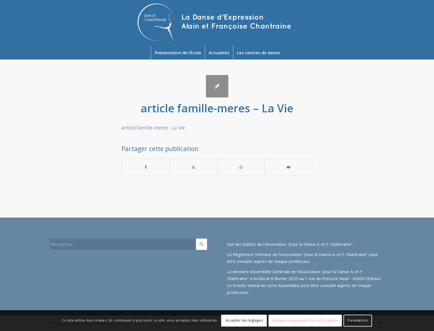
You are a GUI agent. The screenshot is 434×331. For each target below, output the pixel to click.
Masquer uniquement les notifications (305, 320)
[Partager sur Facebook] (145, 167)
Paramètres (358, 320)
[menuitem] (178, 53)
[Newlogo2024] (217, 23)
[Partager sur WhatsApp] (241, 167)
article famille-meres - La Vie (153, 128)
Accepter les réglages (244, 320)
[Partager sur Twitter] (193, 167)
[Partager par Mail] (288, 167)
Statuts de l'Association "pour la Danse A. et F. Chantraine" (297, 244)
